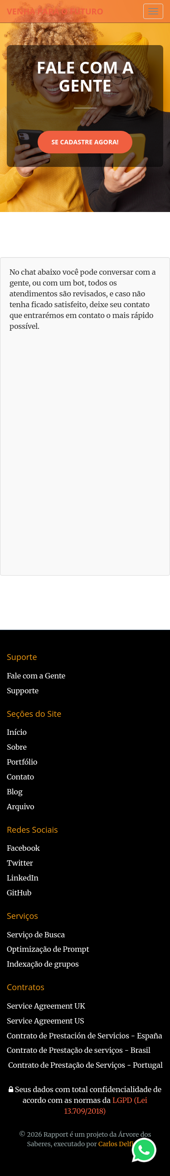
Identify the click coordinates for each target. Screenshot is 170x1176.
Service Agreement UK (46, 1005)
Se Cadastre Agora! (84, 142)
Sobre (17, 747)
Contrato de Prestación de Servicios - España (84, 1035)
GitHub (19, 892)
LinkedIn (23, 877)
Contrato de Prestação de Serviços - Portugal (85, 1065)
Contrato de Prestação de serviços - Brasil (79, 1050)
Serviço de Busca (36, 934)
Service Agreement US (45, 1020)
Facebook (23, 848)
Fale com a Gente (36, 675)
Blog (15, 791)
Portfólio (22, 761)
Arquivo (20, 806)
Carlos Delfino (119, 1144)
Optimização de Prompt (48, 949)
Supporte (23, 690)
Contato (20, 776)
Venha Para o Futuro (55, 11)
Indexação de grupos (43, 963)
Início (17, 732)
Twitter (20, 862)
